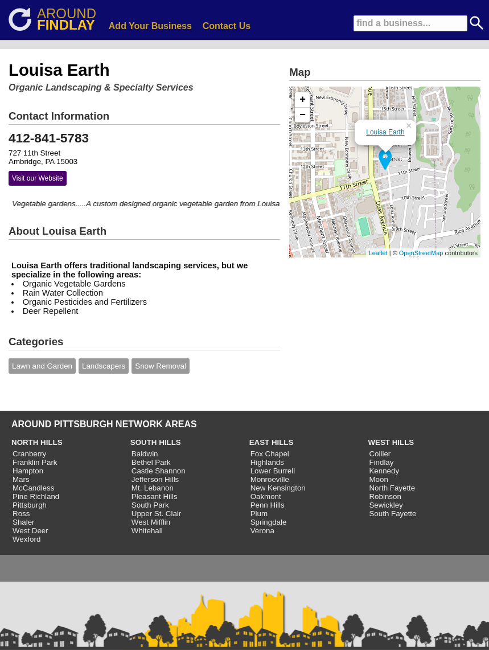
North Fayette (392, 488)
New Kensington (278, 488)
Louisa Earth (385, 132)
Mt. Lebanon (153, 488)
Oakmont (265, 496)
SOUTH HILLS (155, 442)
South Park (150, 505)
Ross (21, 513)
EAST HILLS (271, 442)
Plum (259, 513)
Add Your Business (150, 26)
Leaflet (378, 253)
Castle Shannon (159, 471)
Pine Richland (36, 496)
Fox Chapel (269, 453)
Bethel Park (151, 462)
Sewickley (385, 505)
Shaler (24, 522)
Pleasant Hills (155, 496)
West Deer (30, 530)
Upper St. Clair (156, 513)
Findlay (381, 462)
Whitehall (147, 530)
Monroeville (269, 479)
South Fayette (392, 513)
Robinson (385, 496)
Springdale (268, 522)
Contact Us (226, 26)
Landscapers (103, 366)
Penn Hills (267, 505)
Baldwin (145, 453)
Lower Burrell (272, 471)
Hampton (28, 471)
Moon (378, 479)
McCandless (33, 488)
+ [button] (302, 100)
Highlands (267, 462)
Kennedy (384, 471)
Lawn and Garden (42, 366)
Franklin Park (35, 462)
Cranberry (29, 453)
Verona (262, 530)
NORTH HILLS (37, 442)
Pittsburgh (30, 505)
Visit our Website (37, 178)
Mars (21, 479)
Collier (380, 453)
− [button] (302, 115)
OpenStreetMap (421, 253)
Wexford (26, 539)
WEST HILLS (391, 442)
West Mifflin (151, 522)
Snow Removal (160, 366)
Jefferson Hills (155, 479)
